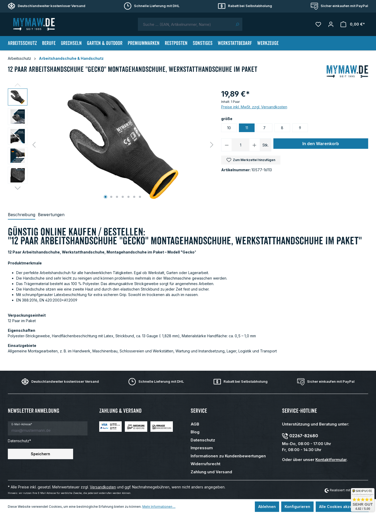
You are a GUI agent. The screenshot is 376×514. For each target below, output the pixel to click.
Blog (195, 431)
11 (246, 128)
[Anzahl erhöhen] (254, 144)
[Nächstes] (212, 144)
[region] (112, 144)
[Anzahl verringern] (226, 144)
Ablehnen (267, 506)
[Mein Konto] (331, 24)
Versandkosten (103, 487)
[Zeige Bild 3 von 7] (117, 197)
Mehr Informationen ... (158, 507)
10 (229, 128)
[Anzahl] (240, 144)
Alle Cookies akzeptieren (342, 506)
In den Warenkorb (320, 143)
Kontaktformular (330, 459)
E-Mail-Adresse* (21, 424)
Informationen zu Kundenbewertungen (228, 455)
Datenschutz (203, 440)
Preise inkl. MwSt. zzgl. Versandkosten (254, 107)
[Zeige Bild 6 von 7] (134, 197)
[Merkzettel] (318, 24)
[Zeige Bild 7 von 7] (140, 197)
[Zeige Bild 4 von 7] (123, 197)
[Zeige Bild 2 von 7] (111, 197)
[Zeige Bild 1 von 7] (105, 197)
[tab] (21, 215)
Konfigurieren (297, 506)
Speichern (40, 454)
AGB (195, 424)
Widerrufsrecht (205, 463)
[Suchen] (237, 24)
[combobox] (185, 24)
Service (199, 410)
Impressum (202, 447)
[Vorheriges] (34, 144)
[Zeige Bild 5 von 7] (128, 197)
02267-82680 (303, 435)
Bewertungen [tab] (51, 214)
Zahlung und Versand (211, 471)
